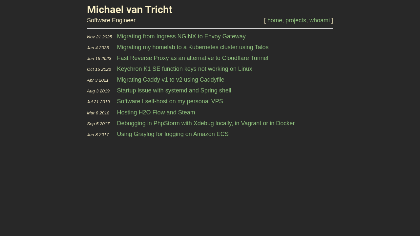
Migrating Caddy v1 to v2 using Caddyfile (170, 79)
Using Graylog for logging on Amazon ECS (173, 134)
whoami (319, 20)
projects (295, 20)
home (274, 20)
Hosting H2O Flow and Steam (156, 112)
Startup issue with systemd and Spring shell (174, 90)
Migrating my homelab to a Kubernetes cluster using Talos (193, 47)
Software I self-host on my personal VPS (170, 101)
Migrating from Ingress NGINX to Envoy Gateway (181, 36)
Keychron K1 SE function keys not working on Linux (184, 69)
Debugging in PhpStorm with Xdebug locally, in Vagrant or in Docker (206, 123)
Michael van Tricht (129, 10)
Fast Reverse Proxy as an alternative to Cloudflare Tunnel (192, 58)
